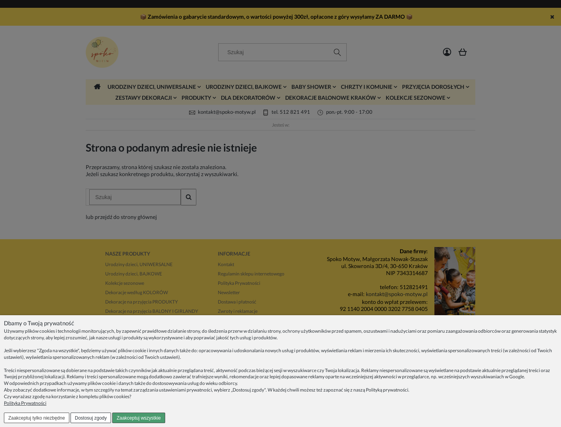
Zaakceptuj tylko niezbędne (36, 418)
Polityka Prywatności (25, 403)
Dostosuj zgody (91, 418)
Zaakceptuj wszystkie (138, 418)
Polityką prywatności (387, 390)
